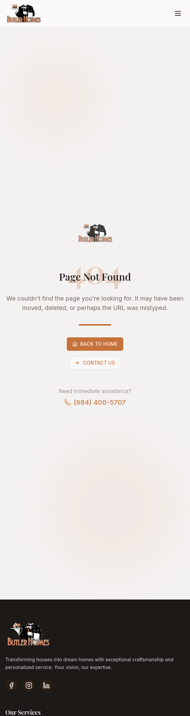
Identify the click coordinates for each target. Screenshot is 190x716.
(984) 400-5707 (95, 404)
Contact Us (95, 364)
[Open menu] (178, 13)
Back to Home (95, 345)
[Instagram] (29, 685)
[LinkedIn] (46, 685)
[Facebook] (11, 685)
